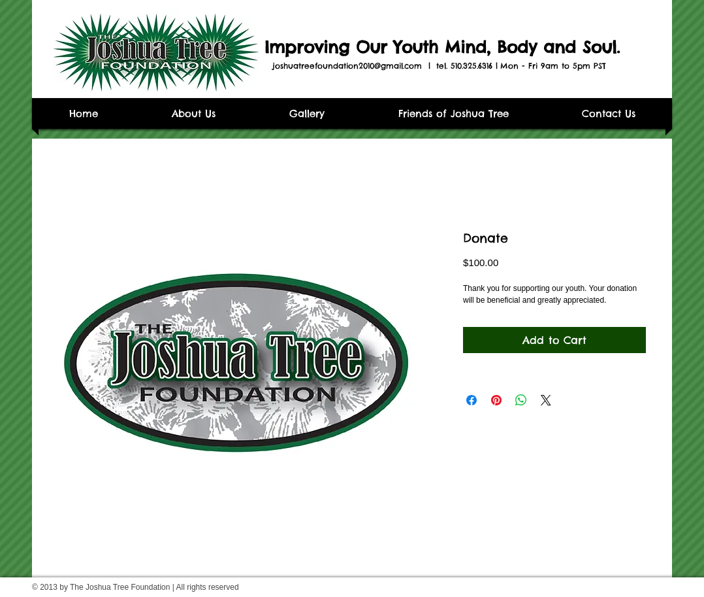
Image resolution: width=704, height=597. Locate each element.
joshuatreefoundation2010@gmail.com (347, 66)
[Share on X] (546, 400)
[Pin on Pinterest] (496, 400)
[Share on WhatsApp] (521, 400)
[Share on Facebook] (471, 400)
